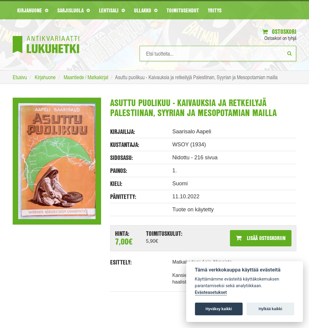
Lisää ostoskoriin (260, 238)
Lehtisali (112, 10)
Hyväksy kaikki (218, 309)
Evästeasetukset (211, 292)
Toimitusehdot (183, 10)
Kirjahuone (32, 10)
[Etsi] (289, 53)
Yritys (214, 10)
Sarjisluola (73, 10)
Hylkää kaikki (270, 309)
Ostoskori (279, 31)
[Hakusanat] (217, 53)
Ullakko (146, 10)
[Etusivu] (46, 35)
